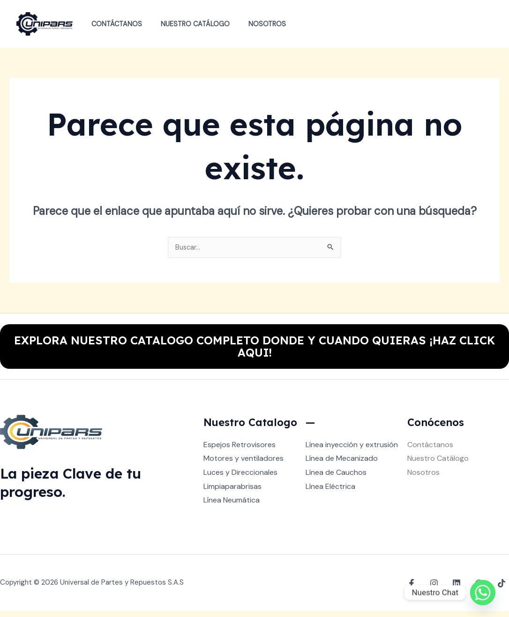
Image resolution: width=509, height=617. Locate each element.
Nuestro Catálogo (187, 24)
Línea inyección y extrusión (352, 451)
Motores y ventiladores (243, 464)
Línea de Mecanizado (342, 464)
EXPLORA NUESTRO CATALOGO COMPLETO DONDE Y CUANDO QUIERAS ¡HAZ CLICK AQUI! (254, 350)
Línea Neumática (231, 506)
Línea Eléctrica (330, 492)
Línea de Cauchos (336, 478)
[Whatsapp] (482, 592)
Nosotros (254, 24)
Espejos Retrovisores (239, 451)
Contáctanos (114, 24)
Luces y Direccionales (240, 478)
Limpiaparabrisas (232, 492)
